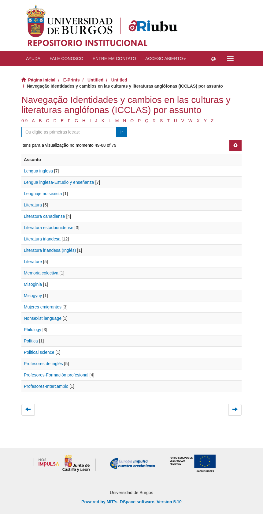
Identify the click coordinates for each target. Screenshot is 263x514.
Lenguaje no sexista (43, 193)
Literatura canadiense (44, 216)
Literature (33, 261)
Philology (32, 329)
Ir (121, 132)
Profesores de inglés (43, 363)
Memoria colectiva (41, 272)
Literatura (33, 204)
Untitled (95, 79)
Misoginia (33, 284)
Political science (39, 352)
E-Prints (71, 79)
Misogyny (33, 295)
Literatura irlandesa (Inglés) (50, 250)
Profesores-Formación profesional (56, 374)
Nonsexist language (42, 318)
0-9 (24, 120)
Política (31, 340)
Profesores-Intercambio (46, 386)
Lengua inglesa (38, 170)
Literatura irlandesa (42, 238)
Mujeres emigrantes (42, 306)
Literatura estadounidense (48, 227)
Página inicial (41, 79)
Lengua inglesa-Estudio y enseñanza (59, 182)
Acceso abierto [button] (165, 58)
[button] (213, 58)
